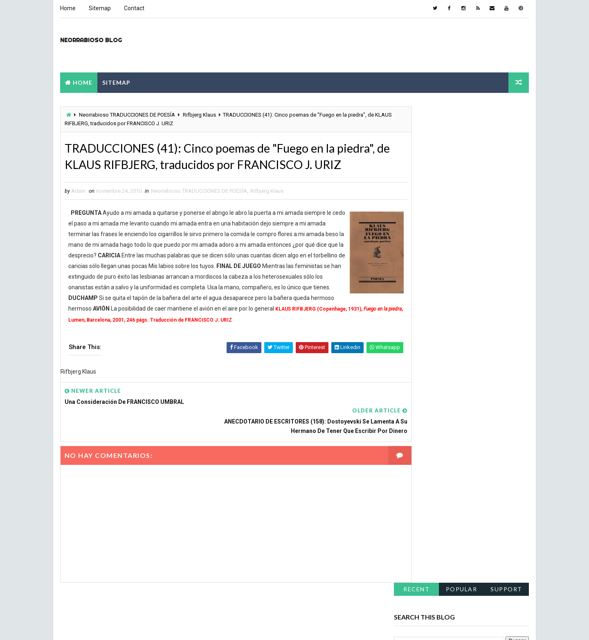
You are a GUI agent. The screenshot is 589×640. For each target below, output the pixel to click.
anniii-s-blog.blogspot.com (430, 467)
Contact (133, 8)
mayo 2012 (409, 225)
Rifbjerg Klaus (198, 115)
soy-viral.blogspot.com (425, 455)
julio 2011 (407, 293)
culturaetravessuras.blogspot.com (440, 443)
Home (67, 8)
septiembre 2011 (417, 273)
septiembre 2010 (417, 332)
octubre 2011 (412, 264)
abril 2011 (407, 312)
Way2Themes (131, 625)
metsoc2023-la (323, 625)
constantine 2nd (241, 625)
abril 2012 (407, 235)
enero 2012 (409, 244)
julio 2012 (407, 215)
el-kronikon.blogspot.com (428, 373)
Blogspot (203, 625)
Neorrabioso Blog (90, 39)
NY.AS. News (282, 625)
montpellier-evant (370, 625)
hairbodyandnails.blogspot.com (436, 420)
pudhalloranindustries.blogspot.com (442, 396)
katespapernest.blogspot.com (434, 431)
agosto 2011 (411, 283)
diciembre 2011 (415, 254)
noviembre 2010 (416, 322)
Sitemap (99, 8)
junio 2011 (408, 303)
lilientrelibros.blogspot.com (431, 408)
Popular (462, 112)
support (507, 112)
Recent (417, 112)
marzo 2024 (410, 205)
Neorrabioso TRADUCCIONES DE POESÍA (126, 115)
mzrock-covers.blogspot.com (433, 384)
